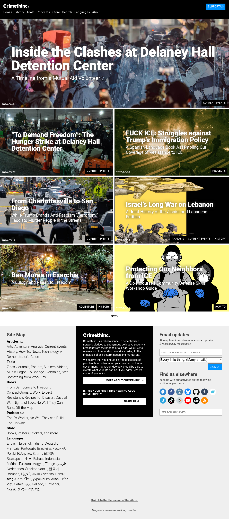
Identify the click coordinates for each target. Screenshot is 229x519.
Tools (30, 12)
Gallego (37, 484)
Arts (10, 346)
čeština (12, 464)
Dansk (60, 474)
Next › (114, 316)
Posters (36, 367)
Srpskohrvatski (36, 469)
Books (7, 12)
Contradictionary (19, 392)
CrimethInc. (16, 5)
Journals (22, 367)
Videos (62, 367)
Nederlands (15, 469)
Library (19, 12)
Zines (11, 367)
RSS (21, 342)
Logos (22, 372)
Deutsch (51, 443)
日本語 (49, 454)
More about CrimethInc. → (125, 380)
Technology (50, 352)
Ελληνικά (24, 454)
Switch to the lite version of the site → (114, 500)
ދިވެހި (27, 484)
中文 (28, 459)
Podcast (13, 413)
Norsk (11, 489)
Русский (58, 448)
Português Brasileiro (36, 448)
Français (13, 448)
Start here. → (134, 401)
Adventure (86, 306)
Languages (82, 12)
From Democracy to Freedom (28, 387)
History (220, 238)
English (12, 443)
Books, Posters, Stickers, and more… (33, 433)
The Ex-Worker (17, 418)
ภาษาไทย (24, 479)
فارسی (61, 464)
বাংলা (36, 474)
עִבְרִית (11, 479)
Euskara (25, 464)
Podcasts (43, 12)
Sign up (215, 366)
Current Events (214, 102)
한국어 (54, 469)
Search (67, 12)
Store (56, 12)
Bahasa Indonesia (46, 459)
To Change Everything (44, 372)
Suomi (37, 454)
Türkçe (50, 464)
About (96, 12)
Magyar (37, 464)
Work (36, 392)
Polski (11, 454)
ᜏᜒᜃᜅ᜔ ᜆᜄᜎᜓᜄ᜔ (28, 489)
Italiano (37, 443)
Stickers (50, 367)
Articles (13, 341)
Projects (219, 170)
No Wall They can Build (47, 418)
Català (18, 484)
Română (13, 474)
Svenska (47, 474)
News (36, 352)
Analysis (178, 238)
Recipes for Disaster (39, 397)
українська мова (46, 479)
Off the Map (24, 408)
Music (11, 372)
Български (15, 459)
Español (25, 443)
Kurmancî (52, 484)
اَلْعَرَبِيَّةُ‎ (25, 474)
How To (220, 306)
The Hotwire (16, 423)
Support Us (216, 6)
